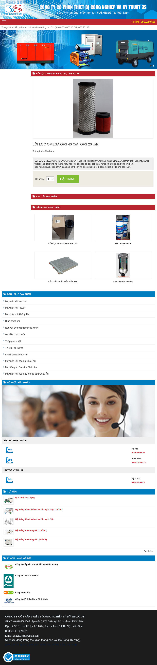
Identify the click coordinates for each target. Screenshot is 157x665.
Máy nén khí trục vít (15, 301)
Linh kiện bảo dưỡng (36, 27)
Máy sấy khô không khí (17, 314)
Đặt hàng (68, 179)
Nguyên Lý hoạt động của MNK (21, 327)
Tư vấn (12, 491)
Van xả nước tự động (123, 282)
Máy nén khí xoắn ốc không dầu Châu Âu (26, 373)
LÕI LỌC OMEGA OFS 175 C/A (62, 244)
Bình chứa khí (12, 321)
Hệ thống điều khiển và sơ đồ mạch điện (34, 519)
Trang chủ (6, 27)
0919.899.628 (148, 21)
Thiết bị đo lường (14, 348)
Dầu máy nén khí (123, 244)
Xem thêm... (148, 551)
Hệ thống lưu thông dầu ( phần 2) (31, 530)
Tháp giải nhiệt (13, 341)
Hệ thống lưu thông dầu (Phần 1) (31, 539)
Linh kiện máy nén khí (16, 354)
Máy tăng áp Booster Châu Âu (21, 367)
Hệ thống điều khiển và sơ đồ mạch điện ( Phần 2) (39, 509)
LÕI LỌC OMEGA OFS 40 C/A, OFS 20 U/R (57, 73)
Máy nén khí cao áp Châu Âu (20, 361)
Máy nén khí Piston (15, 307)
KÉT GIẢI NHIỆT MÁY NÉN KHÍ (62, 282)
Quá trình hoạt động (25, 498)
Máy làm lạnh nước (15, 334)
